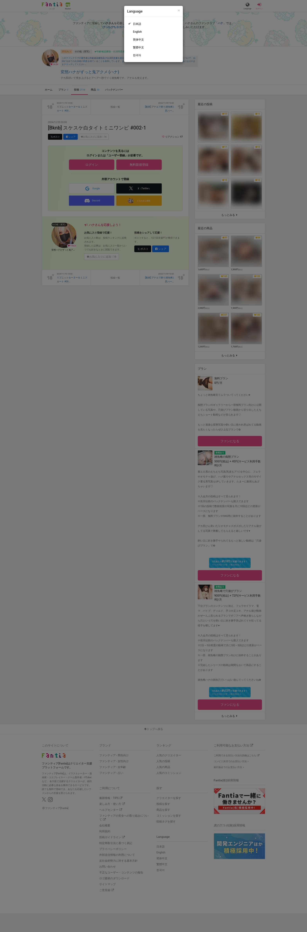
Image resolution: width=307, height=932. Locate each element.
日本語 (137, 23)
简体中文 (138, 39)
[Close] (179, 10)
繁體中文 (138, 47)
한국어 (137, 55)
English (137, 31)
